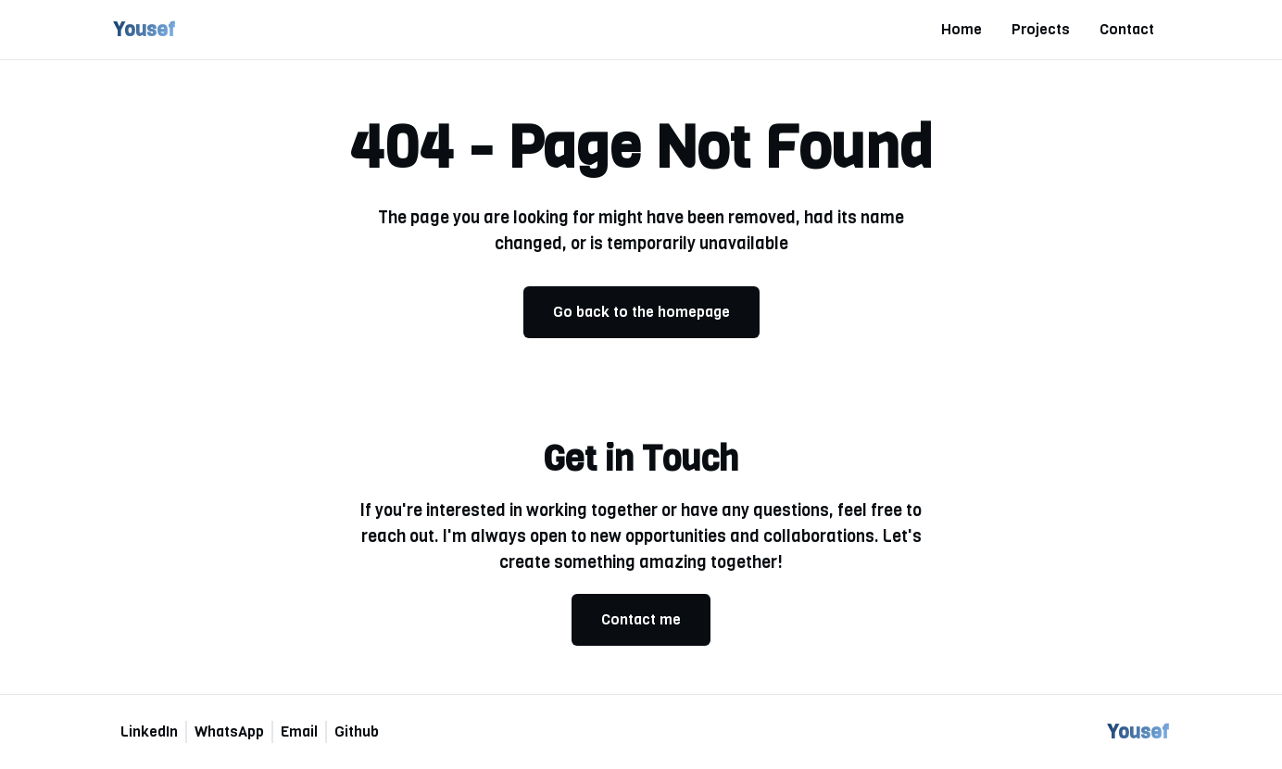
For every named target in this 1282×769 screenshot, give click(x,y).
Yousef (144, 29)
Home (961, 29)
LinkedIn (149, 731)
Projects (1041, 29)
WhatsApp (229, 731)
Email (299, 731)
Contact (1127, 29)
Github (356, 731)
